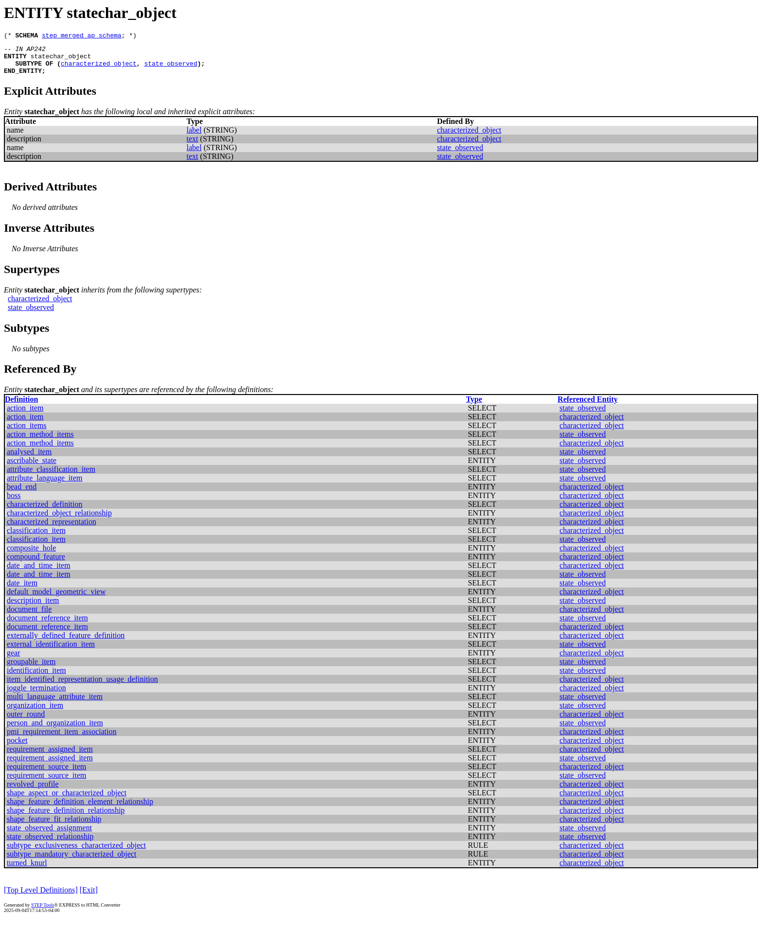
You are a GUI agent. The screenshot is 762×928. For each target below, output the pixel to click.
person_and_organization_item (55, 730)
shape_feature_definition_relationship (66, 817)
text (192, 146)
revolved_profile (33, 791)
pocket (17, 747)
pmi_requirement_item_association (62, 739)
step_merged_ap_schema (81, 36)
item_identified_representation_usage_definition (82, 686)
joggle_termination (36, 695)
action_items (27, 433)
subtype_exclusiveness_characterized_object (76, 852)
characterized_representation (51, 529)
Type (474, 406)
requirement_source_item (47, 774)
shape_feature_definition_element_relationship (80, 809)
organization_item (35, 712)
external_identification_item (51, 651)
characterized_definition (44, 511)
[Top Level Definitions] (41, 897)
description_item (33, 607)
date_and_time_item (38, 572)
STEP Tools (42, 912)
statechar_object (61, 60)
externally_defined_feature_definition (66, 642)
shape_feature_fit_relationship (54, 826)
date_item (22, 590)
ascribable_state (31, 468)
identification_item (36, 677)
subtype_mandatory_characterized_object (72, 861)
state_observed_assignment (49, 835)
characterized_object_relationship (59, 520)
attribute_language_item (45, 485)
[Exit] (89, 897)
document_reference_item (47, 625)
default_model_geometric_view (56, 599)
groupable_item (31, 669)
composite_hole (31, 555)
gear (13, 660)
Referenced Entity (587, 406)
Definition (21, 406)
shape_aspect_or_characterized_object (66, 800)
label (194, 137)
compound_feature (36, 564)
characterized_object (99, 69)
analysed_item (29, 459)
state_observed (170, 69)
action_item (25, 415)
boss (13, 502)
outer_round (26, 721)
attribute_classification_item (51, 476)
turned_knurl (27, 870)
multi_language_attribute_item (55, 704)
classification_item (36, 537)
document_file (29, 616)
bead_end (21, 494)
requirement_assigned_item (50, 756)
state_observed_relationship (50, 844)
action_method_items (40, 441)
